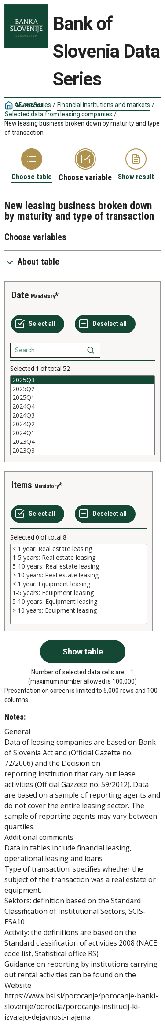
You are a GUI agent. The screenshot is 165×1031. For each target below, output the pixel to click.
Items (21, 485)
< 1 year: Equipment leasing (79, 584)
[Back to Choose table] (31, 165)
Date (20, 295)
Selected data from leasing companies (58, 114)
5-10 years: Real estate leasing (79, 566)
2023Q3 (82, 450)
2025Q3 (82, 380)
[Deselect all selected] (105, 324)
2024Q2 (82, 424)
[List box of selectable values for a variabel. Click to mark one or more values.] (82, 415)
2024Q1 (82, 433)
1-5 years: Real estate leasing (79, 557)
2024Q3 (82, 415)
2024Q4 (82, 406)
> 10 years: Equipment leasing (79, 610)
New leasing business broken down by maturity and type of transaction (82, 128)
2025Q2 (82, 388)
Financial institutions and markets (103, 104)
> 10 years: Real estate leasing (79, 575)
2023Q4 (82, 441)
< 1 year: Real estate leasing (79, 548)
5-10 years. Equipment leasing (79, 601)
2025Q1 (82, 397)
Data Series (35, 104)
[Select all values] (37, 324)
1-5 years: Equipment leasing (79, 592)
